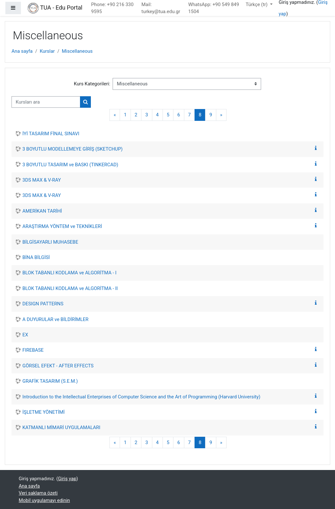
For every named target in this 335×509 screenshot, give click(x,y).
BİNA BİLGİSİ (36, 257)
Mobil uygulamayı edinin (44, 500)
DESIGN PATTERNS (42, 304)
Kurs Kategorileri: (92, 84)
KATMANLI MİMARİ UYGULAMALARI (61, 427)
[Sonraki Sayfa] (221, 115)
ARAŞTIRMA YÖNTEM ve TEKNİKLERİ (62, 226)
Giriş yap (67, 479)
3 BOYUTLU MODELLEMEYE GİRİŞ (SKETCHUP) (72, 149)
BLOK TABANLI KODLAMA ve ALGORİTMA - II (70, 288)
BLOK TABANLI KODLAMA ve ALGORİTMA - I (69, 273)
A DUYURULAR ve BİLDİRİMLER (55, 319)
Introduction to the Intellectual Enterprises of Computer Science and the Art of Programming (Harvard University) (141, 397)
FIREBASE (33, 350)
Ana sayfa (22, 51)
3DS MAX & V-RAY (41, 180)
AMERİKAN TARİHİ (42, 211)
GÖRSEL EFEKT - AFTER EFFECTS (57, 366)
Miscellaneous (77, 51)
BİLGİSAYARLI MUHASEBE (50, 242)
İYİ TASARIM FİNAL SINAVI (50, 134)
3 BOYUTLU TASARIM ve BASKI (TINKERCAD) (70, 165)
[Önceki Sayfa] (114, 115)
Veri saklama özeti (38, 493)
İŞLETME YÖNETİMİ (43, 412)
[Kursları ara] (46, 102)
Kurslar (47, 51)
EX (25, 335)
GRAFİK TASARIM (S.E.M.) (50, 381)
